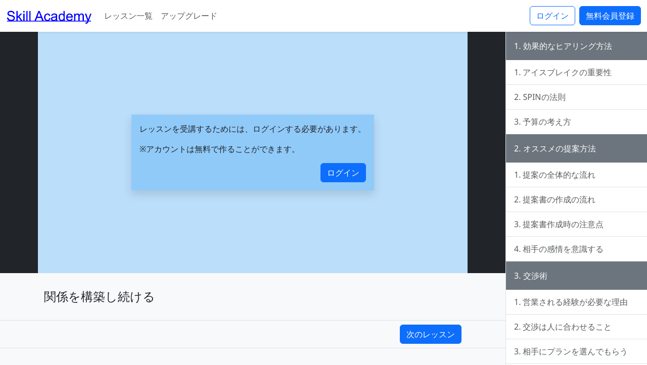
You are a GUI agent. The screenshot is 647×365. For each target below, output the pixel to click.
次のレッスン (430, 334)
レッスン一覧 (128, 15)
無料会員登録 (610, 15)
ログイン (552, 15)
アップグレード (189, 15)
